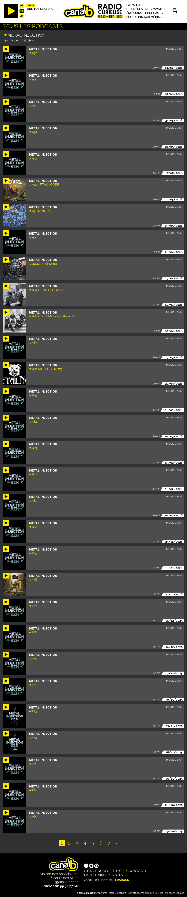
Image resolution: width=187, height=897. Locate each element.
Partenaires (96, 874)
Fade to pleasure (40, 9)
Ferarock (121, 879)
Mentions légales (174, 892)
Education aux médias (144, 17)
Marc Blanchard (117, 892)
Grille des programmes (145, 9)
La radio (133, 5)
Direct (30, 5)
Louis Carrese (155, 892)
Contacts (138, 870)
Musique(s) (174, 48)
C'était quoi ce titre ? (104, 870)
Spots (117, 874)
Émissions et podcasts (144, 13)
